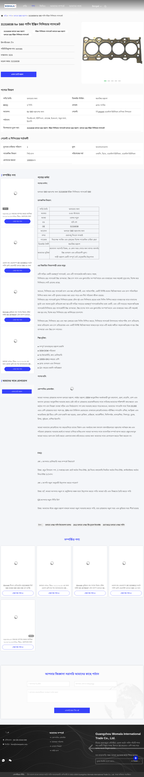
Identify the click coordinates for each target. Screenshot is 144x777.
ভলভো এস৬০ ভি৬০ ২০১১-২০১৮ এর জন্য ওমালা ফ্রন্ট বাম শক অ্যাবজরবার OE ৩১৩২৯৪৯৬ (17, 363)
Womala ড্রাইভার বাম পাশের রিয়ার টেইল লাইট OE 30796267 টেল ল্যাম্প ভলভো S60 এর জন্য (16, 314)
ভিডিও (42, 6)
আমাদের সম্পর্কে (57, 6)
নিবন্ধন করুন (135, 761)
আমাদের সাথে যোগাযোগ (75, 7)
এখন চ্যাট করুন (18, 74)
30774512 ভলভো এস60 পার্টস (113, 525)
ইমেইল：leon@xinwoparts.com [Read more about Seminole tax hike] (14, 744)
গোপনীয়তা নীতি (18, 774)
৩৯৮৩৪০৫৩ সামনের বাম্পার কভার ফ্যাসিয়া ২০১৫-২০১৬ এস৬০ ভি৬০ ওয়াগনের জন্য (18, 640)
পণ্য (33, 6)
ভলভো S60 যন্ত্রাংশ (20, 16)
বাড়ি (25, 6)
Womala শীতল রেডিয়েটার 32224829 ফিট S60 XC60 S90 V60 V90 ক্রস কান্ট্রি (18, 586)
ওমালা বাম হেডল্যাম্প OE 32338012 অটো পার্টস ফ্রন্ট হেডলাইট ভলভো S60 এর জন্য (126, 586)
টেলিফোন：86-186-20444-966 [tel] (14, 740)
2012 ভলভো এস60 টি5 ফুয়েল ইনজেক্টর (87, 525)
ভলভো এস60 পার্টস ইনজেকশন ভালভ (58, 525)
